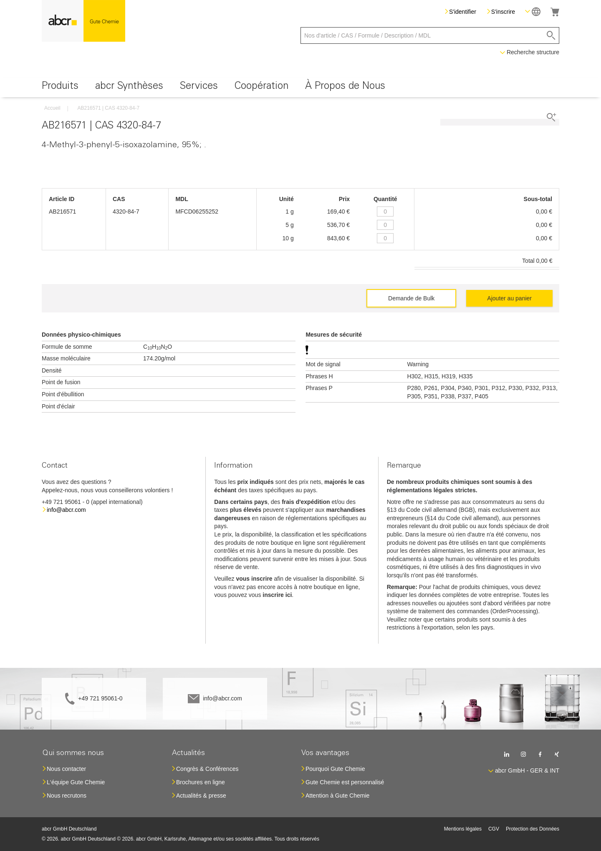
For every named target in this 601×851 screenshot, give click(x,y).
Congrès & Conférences (207, 768)
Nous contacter (66, 768)
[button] (532, 11)
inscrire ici (277, 595)
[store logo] (83, 21)
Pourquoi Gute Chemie (335, 768)
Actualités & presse (201, 795)
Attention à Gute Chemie (337, 795)
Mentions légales (463, 829)
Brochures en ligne (200, 782)
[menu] (300, 87)
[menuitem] (60, 87)
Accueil (52, 108)
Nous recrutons (66, 795)
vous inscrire (254, 578)
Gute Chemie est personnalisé (345, 782)
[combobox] (429, 35)
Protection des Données (532, 829)
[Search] (551, 35)
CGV (493, 829)
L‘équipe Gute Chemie (76, 782)
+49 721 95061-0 (100, 698)
